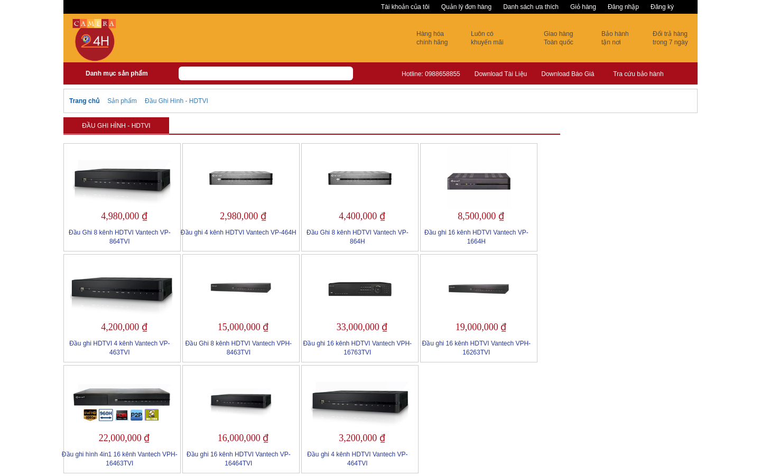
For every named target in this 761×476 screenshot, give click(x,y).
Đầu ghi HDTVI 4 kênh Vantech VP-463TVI (119, 348)
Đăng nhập (623, 7)
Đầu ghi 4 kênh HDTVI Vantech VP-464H (238, 232)
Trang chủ (84, 101)
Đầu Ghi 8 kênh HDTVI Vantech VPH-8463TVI (238, 348)
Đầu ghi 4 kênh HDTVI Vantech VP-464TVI (357, 459)
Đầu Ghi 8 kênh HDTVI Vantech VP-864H (358, 237)
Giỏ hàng (583, 7)
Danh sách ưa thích (531, 7)
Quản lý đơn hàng (466, 7)
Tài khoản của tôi (405, 7)
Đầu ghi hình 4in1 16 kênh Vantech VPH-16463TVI (120, 459)
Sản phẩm (121, 101)
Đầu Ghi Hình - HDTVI (176, 101)
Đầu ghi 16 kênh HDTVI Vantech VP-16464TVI (239, 459)
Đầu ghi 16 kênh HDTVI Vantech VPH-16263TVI (476, 348)
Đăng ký (662, 7)
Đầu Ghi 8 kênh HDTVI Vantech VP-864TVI (120, 237)
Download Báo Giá (567, 74)
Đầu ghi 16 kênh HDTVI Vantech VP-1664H (476, 237)
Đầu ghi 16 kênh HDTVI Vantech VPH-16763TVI (357, 348)
